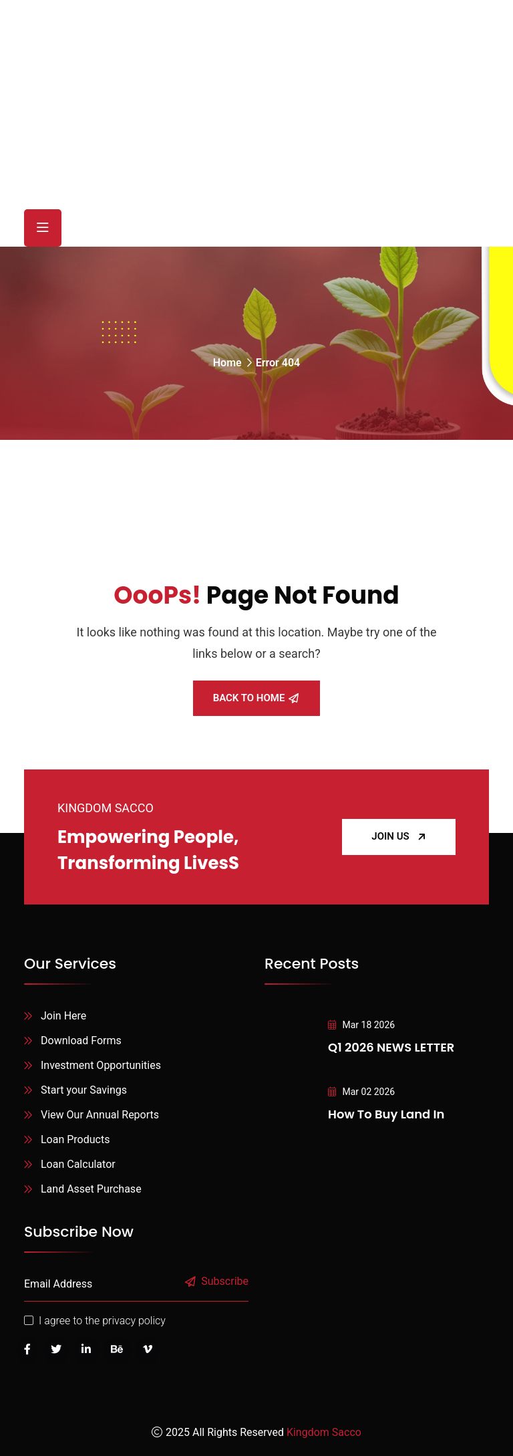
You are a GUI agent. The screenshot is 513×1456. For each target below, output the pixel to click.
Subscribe (217, 1282)
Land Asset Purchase (91, 1189)
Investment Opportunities (101, 1065)
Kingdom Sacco (324, 1432)
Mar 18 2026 (361, 1024)
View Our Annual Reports (100, 1114)
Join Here (63, 1015)
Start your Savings (84, 1090)
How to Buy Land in (386, 1114)
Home (227, 362)
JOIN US (398, 836)
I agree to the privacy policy (102, 1320)
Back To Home (256, 698)
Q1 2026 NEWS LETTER (391, 1047)
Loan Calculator (78, 1164)
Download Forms (81, 1040)
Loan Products (75, 1139)
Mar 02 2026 (361, 1091)
